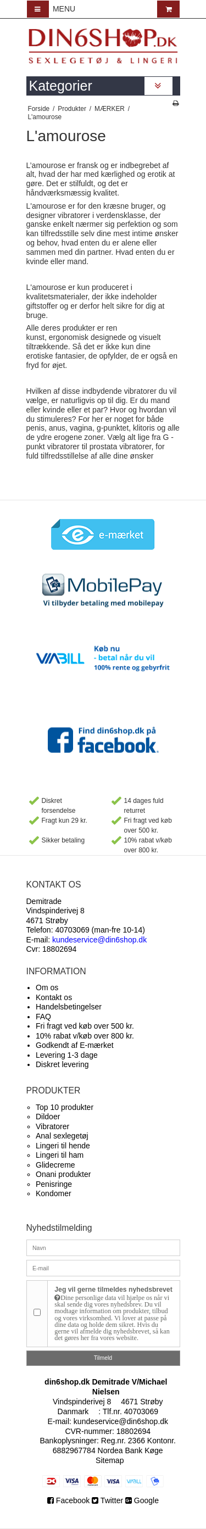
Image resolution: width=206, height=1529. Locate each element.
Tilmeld (103, 1357)
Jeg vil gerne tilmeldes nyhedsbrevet (113, 1314)
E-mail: (86, 939)
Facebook (69, 1500)
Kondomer (53, 1193)
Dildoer (48, 1116)
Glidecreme (55, 1164)
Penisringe (54, 1184)
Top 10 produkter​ (64, 1107)
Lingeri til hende (63, 1145)
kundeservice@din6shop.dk (121, 1421)
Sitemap (110, 1460)
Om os (47, 987)
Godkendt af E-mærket (75, 1045)
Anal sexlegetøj (62, 1135)
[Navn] (103, 1247)
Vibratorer (52, 1126)
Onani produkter (63, 1174)
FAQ (43, 1016)
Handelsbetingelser (69, 1006)
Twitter (107, 1500)
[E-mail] (103, 1267)
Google (142, 1500)
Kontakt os (54, 997)
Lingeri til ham (59, 1155)
